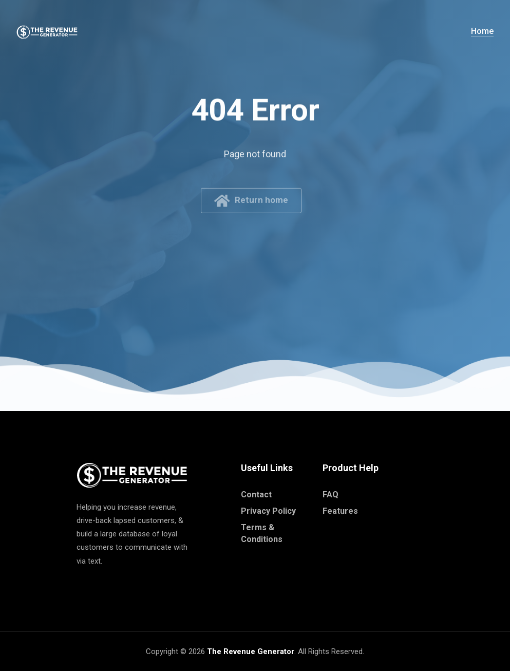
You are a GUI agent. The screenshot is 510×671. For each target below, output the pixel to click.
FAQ (330, 494)
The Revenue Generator (250, 651)
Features (340, 511)
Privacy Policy (268, 511)
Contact (256, 494)
